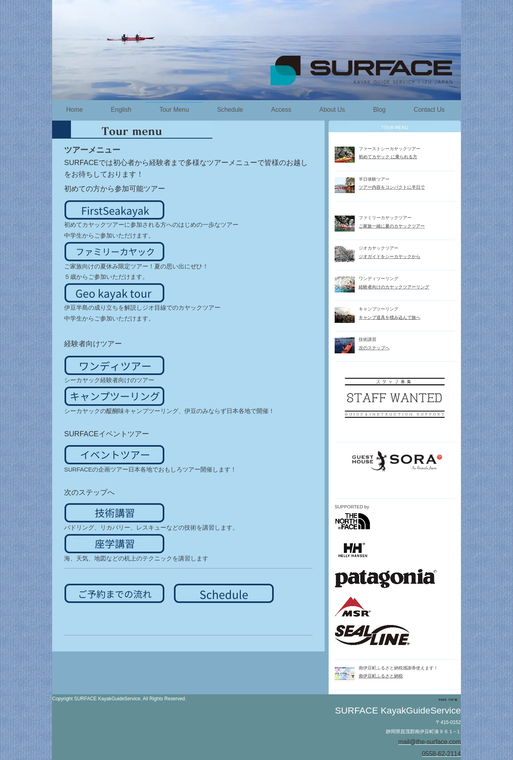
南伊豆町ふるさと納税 (381, 675)
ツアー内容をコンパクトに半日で (392, 187)
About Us (332, 109)
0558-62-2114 (441, 753)
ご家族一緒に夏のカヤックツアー (392, 226)
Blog (379, 109)
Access (281, 109)
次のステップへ (374, 347)
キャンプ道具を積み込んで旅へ (389, 317)
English (121, 109)
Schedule (230, 109)
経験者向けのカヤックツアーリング (394, 286)
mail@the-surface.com (429, 741)
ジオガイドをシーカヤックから (389, 256)
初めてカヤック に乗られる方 (388, 156)
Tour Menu (174, 109)
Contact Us (429, 109)
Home (74, 109)
